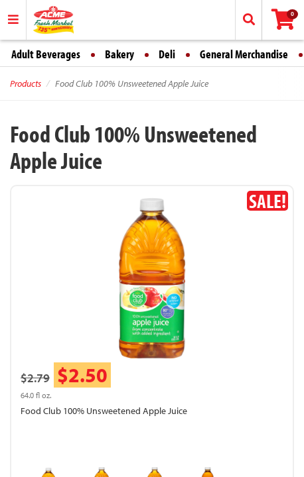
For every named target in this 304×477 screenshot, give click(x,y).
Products (25, 83)
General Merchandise (244, 54)
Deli (167, 54)
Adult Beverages (45, 54)
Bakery (119, 54)
